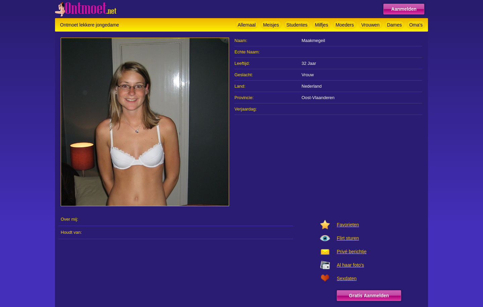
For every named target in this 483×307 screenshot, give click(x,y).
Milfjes (321, 25)
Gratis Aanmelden (369, 295)
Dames (394, 25)
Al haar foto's (350, 265)
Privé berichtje (352, 251)
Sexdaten (347, 278)
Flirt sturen (348, 238)
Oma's (416, 25)
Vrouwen (370, 25)
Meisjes (271, 25)
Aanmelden (403, 9)
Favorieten (348, 224)
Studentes (297, 25)
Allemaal (247, 25)
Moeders (344, 25)
